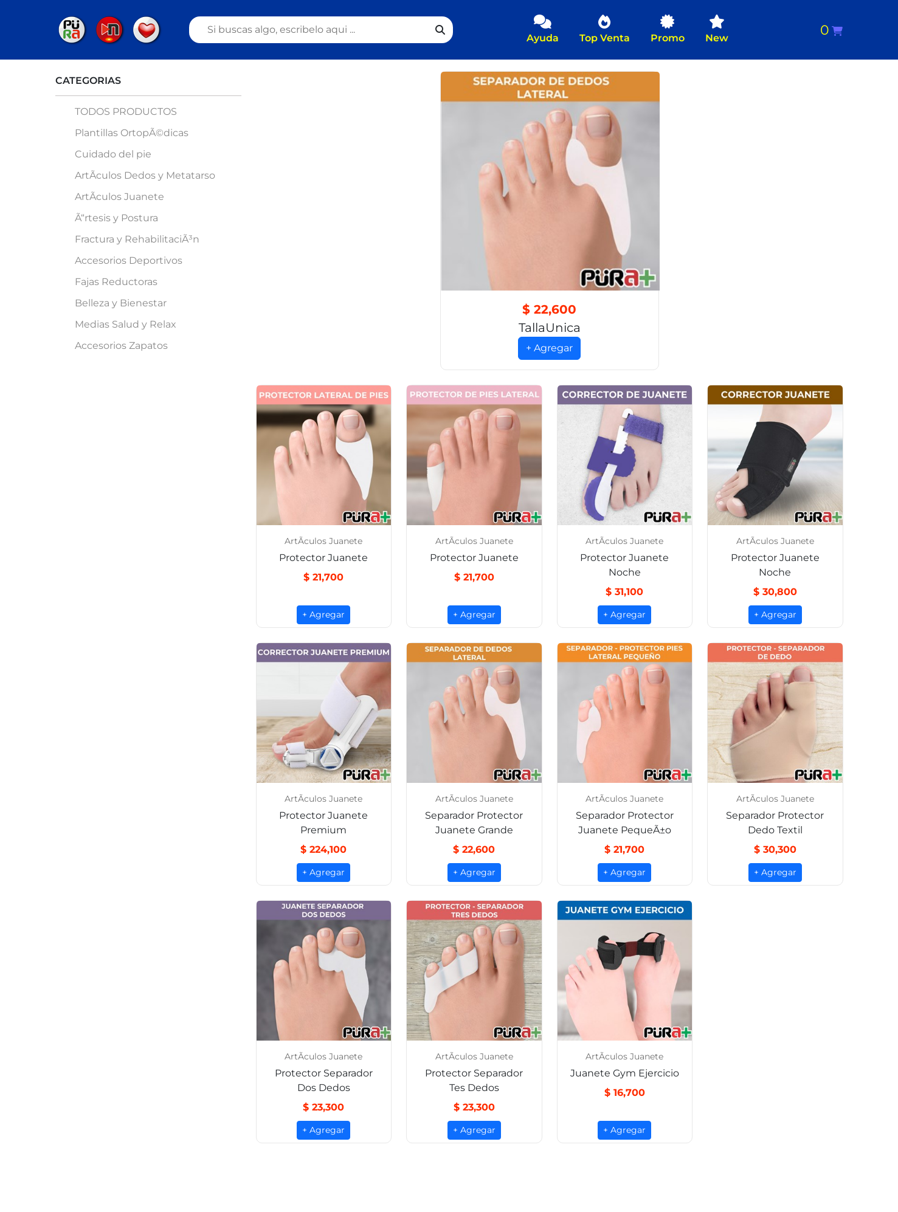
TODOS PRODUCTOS (126, 111)
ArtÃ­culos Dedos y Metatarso (145, 175)
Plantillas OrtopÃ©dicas (131, 133)
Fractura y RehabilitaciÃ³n (137, 239)
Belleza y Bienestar (121, 303)
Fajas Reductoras (116, 282)
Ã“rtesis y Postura (116, 218)
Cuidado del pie (113, 154)
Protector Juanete (323, 558)
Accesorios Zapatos (121, 345)
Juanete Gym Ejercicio (624, 1073)
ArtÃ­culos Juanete (119, 196)
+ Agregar (549, 348)
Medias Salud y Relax (125, 324)
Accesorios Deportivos (128, 260)
